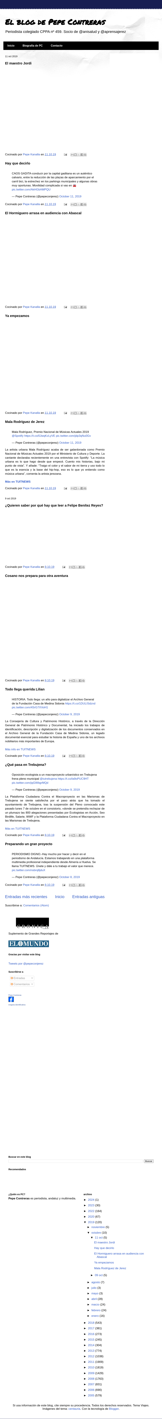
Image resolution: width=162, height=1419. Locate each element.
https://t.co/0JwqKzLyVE (39, 435)
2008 (91, 1378)
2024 (91, 1199)
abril (94, 1299)
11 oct (99, 1237)
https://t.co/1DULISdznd (80, 703)
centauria (74, 1408)
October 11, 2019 (70, 196)
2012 (91, 1356)
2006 (91, 1390)
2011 (91, 1362)
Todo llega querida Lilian (25, 689)
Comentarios (20, 984)
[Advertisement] (29, 1032)
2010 (91, 1367)
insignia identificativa (16, 1005)
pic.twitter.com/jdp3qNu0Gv (73, 435)
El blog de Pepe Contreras (55, 21)
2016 (91, 1334)
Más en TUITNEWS (17, 828)
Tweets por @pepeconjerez (25, 963)
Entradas (18, 978)
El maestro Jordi (18, 63)
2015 (91, 1339)
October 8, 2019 (69, 877)
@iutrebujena (48, 778)
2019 (91, 1222)
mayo (95, 1293)
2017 (91, 1328)
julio (94, 1287)
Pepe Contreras (14, 995)
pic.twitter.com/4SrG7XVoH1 (30, 707)
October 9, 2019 (69, 714)
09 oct (99, 1275)
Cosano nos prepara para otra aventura (36, 576)
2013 (91, 1350)
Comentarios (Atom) (36, 905)
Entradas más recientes (26, 896)
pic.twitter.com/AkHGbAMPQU (31, 189)
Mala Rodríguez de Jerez (24, 422)
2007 (91, 1384)
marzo (95, 1304)
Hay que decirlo (17, 163)
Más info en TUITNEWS (20, 749)
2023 (91, 1205)
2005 (91, 1395)
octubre (96, 1232)
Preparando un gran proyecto (28, 844)
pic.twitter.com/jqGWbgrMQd (30, 782)
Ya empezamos (17, 316)
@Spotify (17, 435)
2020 (91, 1216)
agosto (96, 1282)
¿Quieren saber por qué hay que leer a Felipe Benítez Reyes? (54, 505)
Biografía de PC (33, 45)
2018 (91, 1322)
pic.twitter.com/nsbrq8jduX (28, 870)
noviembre (98, 1227)
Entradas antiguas (88, 896)
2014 (91, 1345)
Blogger (114, 1408)
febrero (96, 1310)
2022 (91, 1211)
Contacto (56, 45)
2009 (91, 1373)
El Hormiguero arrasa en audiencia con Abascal (43, 213)
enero (95, 1315)
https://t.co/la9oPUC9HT (73, 778)
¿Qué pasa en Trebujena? (25, 765)
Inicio (11, 45)
